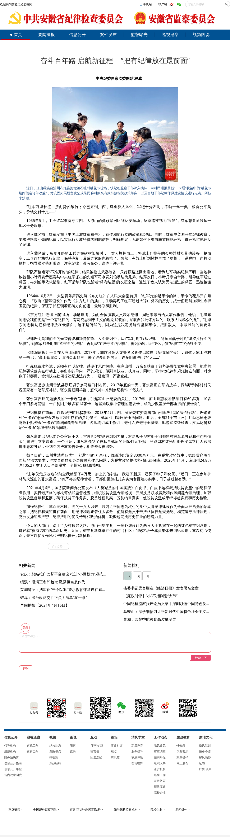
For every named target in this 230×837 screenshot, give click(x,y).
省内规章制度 (13, 775)
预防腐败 (160, 787)
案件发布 (108, 34)
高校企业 (160, 792)
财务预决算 (11, 757)
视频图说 (201, 34)
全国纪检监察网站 (46, 809)
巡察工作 (32, 751)
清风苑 (115, 757)
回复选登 (96, 757)
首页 (15, 34)
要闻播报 (46, 34)
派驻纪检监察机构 (127, 809)
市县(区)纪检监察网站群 (87, 809)
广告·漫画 (205, 769)
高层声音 (137, 746)
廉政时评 (117, 746)
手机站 (146, 4)
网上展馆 (182, 763)
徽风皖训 (205, 746)
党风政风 (160, 746)
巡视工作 (32, 746)
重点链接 (15, 809)
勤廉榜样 (182, 757)
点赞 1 (58, 546)
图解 (73, 746)
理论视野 (137, 763)
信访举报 (160, 757)
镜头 (73, 751)
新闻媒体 (182, 809)
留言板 (94, 751)
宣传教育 (160, 781)
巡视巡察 (170, 34)
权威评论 (137, 757)
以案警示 (182, 751)
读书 (202, 763)
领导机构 (10, 746)
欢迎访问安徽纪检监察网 (16, 4)
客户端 (162, 4)
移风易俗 (205, 757)
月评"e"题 (96, 746)
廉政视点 (55, 751)
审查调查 (160, 751)
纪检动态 (55, 746)
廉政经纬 (55, 763)
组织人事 (160, 763)
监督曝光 (139, 34)
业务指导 (137, 751)
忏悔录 (180, 746)
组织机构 (10, 751)
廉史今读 (205, 751)
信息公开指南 (13, 763)
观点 (114, 751)
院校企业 (158, 809)
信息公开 (77, 34)
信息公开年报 (13, 769)
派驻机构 (160, 769)
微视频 (53, 757)
